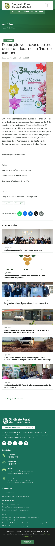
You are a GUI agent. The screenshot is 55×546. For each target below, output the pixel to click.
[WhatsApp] (26, 443)
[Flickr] (20, 443)
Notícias (12, 28)
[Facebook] (15, 443)
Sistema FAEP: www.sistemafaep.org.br (15, 496)
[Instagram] (9, 443)
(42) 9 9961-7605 (14, 464)
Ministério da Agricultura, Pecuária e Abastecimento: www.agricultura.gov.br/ (20, 519)
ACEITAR (27, 542)
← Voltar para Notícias (12, 399)
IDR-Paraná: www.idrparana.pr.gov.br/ (15, 526)
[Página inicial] (18, 6)
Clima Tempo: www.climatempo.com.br (15, 510)
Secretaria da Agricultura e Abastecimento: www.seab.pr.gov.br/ (24, 523)
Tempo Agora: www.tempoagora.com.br (15, 507)
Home (4, 28)
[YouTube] (4, 443)
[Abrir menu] (47, 5)
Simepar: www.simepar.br (11, 504)
